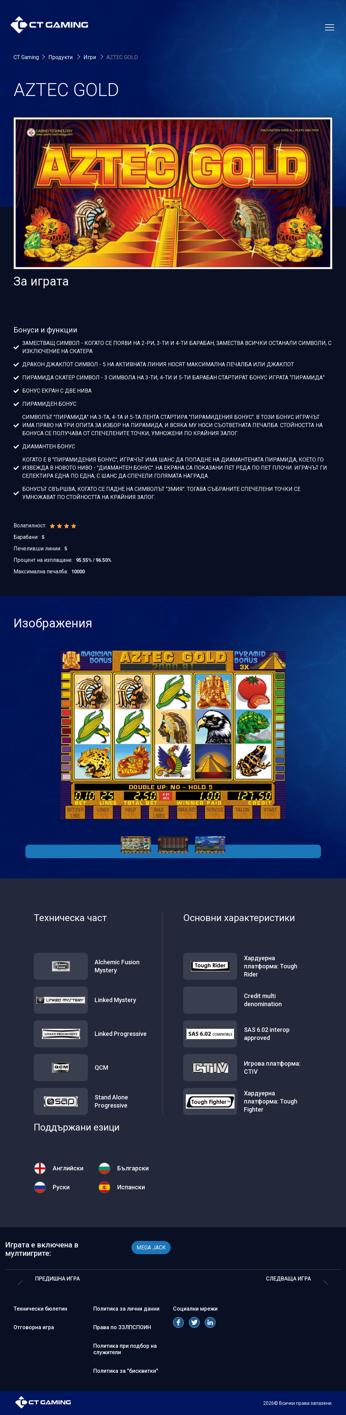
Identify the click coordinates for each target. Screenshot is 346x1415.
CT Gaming (26, 57)
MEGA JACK (151, 1247)
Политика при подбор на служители (125, 1349)
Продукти (61, 57)
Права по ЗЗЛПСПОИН (122, 1327)
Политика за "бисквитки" (125, 1371)
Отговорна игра (34, 1327)
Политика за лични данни (126, 1309)
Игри (90, 57)
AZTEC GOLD (122, 57)
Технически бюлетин (40, 1309)
